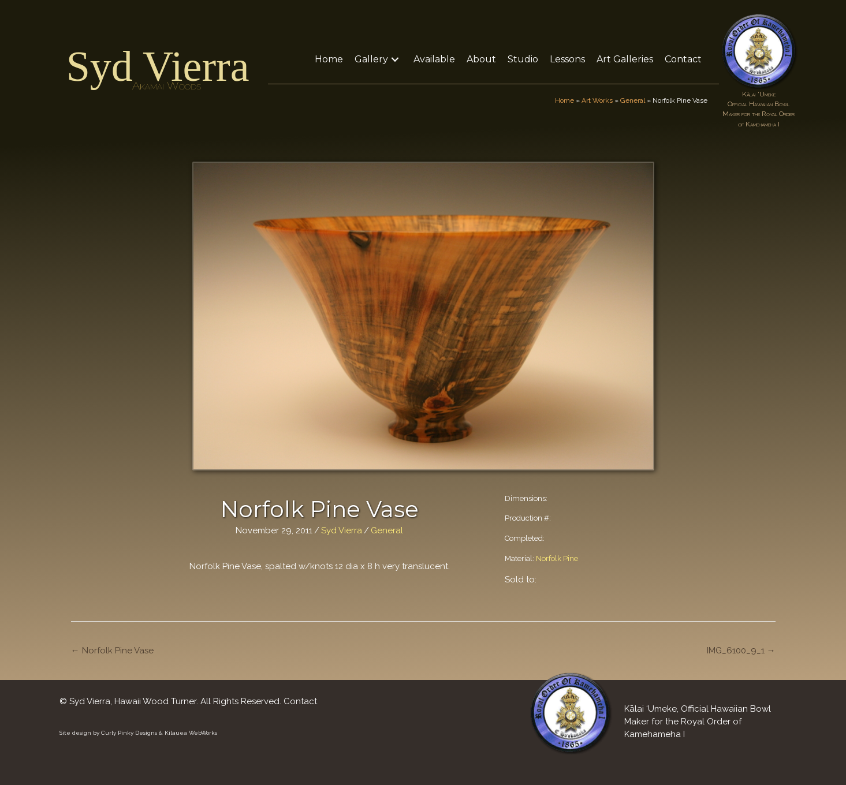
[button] (395, 59)
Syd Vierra (157, 66)
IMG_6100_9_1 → (741, 650)
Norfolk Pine (557, 558)
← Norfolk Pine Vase (112, 650)
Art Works (597, 100)
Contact (300, 701)
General (632, 100)
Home (564, 100)
